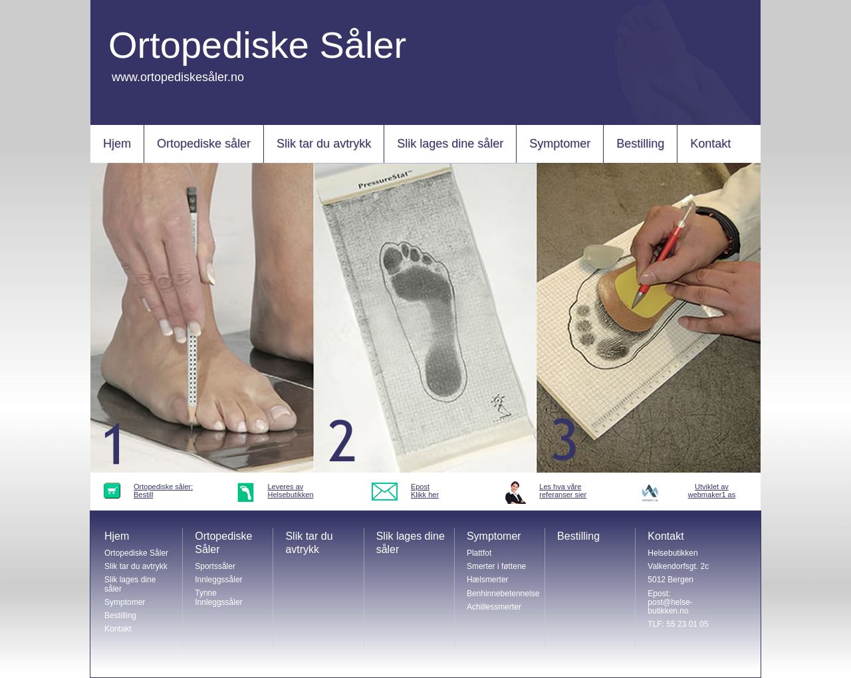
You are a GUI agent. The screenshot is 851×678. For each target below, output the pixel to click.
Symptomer (559, 143)
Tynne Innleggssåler (218, 597)
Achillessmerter (494, 607)
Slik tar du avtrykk (324, 143)
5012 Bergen (670, 579)
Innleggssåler (218, 579)
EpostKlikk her (425, 491)
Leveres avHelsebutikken (290, 491)
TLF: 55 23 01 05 (678, 624)
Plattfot (479, 553)
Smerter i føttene (496, 566)
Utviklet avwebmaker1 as (712, 491)
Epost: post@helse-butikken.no (670, 602)
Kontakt (710, 143)
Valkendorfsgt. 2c (678, 566)
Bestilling (640, 143)
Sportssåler (215, 566)
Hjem (117, 143)
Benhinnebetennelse (502, 593)
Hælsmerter (488, 579)
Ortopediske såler (204, 143)
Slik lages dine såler (450, 143)
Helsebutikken (672, 553)
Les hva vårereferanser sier (562, 491)
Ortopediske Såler (136, 553)
